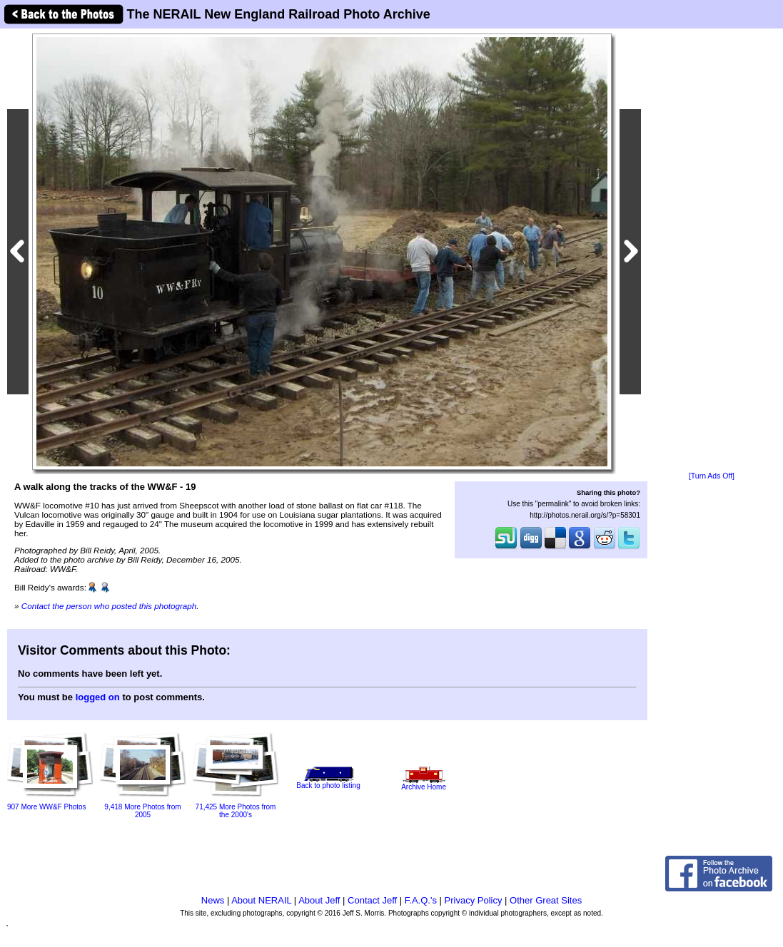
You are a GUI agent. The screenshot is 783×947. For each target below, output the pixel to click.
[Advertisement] (712, 251)
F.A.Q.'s (421, 900)
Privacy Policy (473, 900)
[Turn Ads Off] (711, 476)
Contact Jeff (372, 900)
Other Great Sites (546, 900)
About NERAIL (261, 900)
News (213, 900)
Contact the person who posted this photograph (109, 605)
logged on (98, 697)
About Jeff (319, 900)
